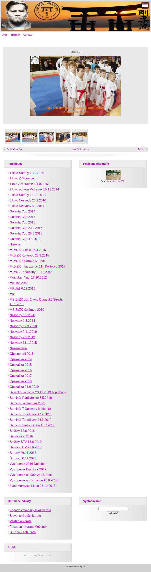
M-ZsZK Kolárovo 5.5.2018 (28, 261)
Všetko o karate (20, 521)
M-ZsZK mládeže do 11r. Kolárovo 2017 (37, 266)
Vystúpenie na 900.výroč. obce (31, 474)
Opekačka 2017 (21, 375)
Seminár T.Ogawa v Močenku (30, 408)
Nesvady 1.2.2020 (22, 315)
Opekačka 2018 (21, 381)
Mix (12, 294)
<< (25, 555)
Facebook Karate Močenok (28, 526)
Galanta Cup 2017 (22, 217)
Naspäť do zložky (80, 149)
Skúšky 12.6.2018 (22, 430)
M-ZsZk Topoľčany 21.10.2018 (31, 272)
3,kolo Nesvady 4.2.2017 (27, 206)
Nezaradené (18, 348)
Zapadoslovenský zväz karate (30, 510)
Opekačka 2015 (21, 364)
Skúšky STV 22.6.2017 (26, 447)
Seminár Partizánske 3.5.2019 (31, 397)
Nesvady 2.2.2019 (22, 337)
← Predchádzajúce (13, 149)
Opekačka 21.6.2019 (24, 386)
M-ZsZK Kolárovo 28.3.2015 (29, 255)
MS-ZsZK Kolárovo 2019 (27, 309)
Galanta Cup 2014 (22, 211)
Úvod (4, 35)
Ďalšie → (142, 149)
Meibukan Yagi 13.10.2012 (28, 277)
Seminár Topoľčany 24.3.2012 (31, 419)
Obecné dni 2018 (22, 353)
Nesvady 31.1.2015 (23, 342)
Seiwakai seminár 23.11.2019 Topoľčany (38, 392)
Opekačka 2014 (21, 359)
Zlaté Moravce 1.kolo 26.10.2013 (32, 485)
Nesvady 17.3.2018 (23, 326)
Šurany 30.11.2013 (23, 458)
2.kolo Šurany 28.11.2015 (27, 195)
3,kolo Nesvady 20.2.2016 (28, 200)
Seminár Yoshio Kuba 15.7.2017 (32, 425)
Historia (15, 244)
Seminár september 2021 (27, 403)
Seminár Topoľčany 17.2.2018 (31, 414)
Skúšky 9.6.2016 (21, 436)
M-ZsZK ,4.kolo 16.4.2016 (28, 250)
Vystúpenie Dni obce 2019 (28, 469)
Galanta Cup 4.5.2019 (25, 239)
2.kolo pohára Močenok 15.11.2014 (34, 189)
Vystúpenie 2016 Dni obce (28, 463)
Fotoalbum (15, 35)
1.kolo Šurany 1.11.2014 (27, 173)
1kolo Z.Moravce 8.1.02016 (29, 184)
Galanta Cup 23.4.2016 (26, 228)
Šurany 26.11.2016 (23, 452)
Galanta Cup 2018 (22, 222)
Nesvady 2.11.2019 (23, 331)
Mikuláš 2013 (19, 283)
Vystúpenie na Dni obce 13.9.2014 (34, 480)
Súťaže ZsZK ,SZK (23, 532)
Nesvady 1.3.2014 (22, 320)
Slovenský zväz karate (25, 515)
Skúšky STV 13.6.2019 (26, 441)
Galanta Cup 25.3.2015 (26, 233)
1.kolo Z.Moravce (22, 178)
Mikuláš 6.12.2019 (22, 288)
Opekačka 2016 (21, 370)
